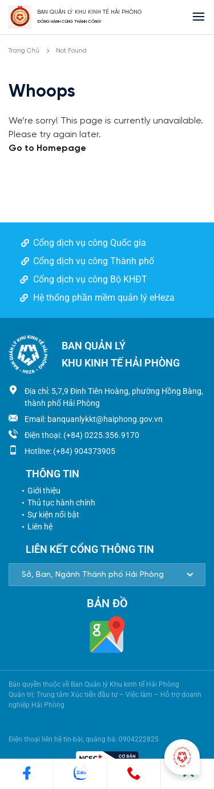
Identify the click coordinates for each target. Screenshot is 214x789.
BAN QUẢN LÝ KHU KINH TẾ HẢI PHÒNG (89, 12)
